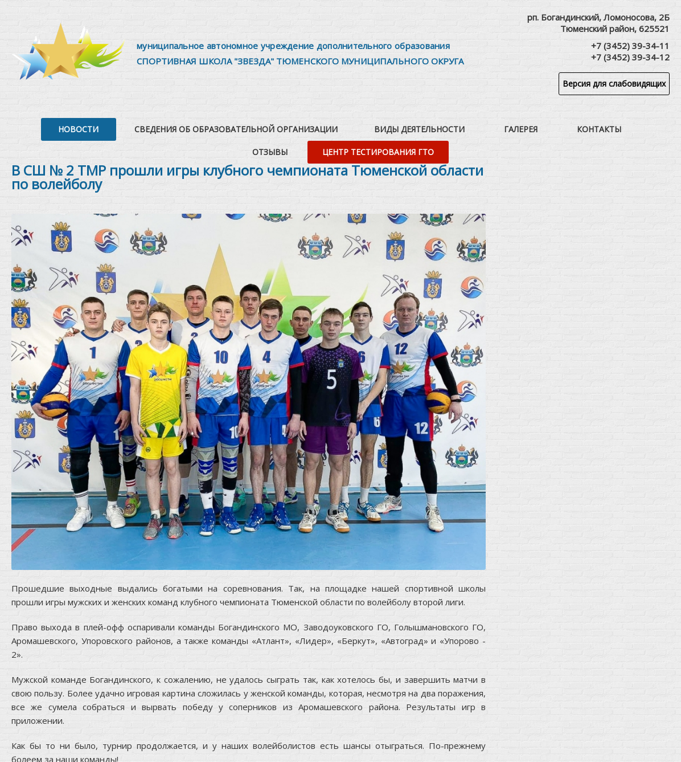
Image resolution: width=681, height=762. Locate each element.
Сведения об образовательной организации (173, 125)
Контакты (468, 125)
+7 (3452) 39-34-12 (630, 57)
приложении (37, 716)
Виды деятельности (334, 125)
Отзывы (525, 125)
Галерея (413, 125)
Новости (37, 125)
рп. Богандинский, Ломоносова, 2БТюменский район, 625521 (598, 22)
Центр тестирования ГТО (610, 125)
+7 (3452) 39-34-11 (630, 45)
